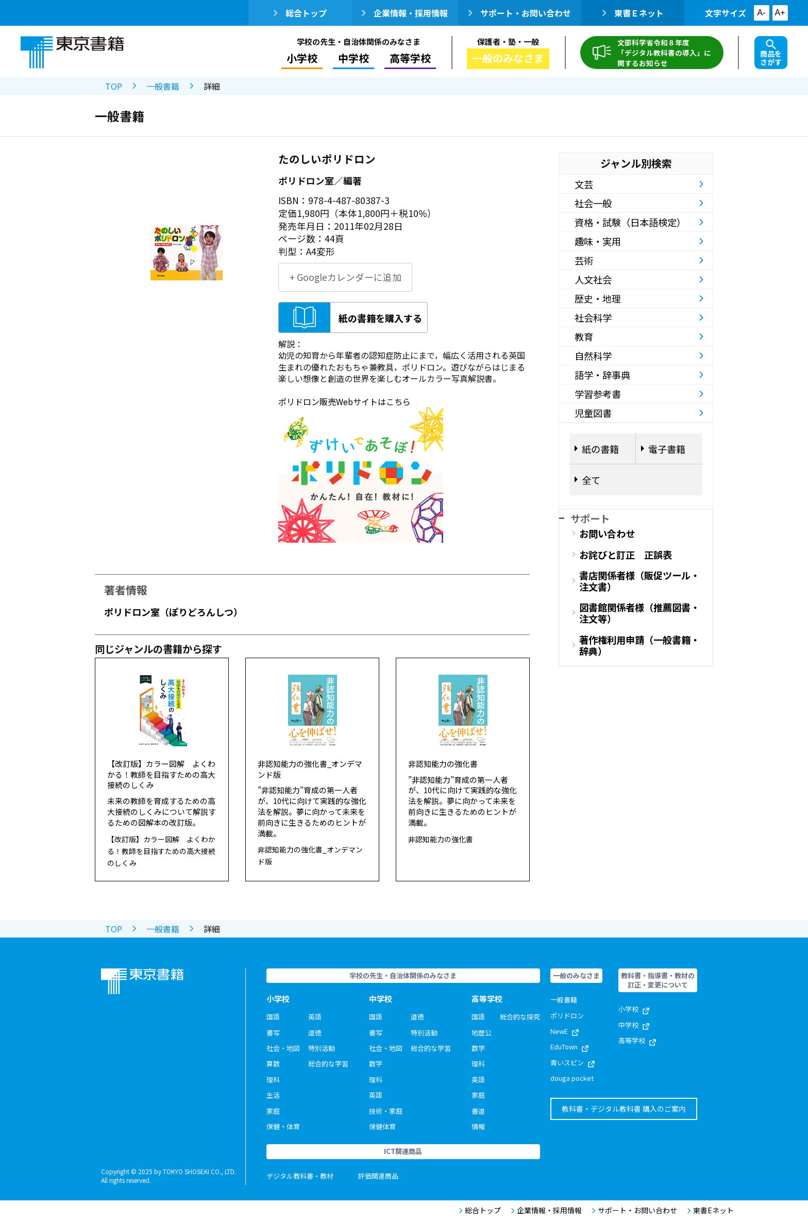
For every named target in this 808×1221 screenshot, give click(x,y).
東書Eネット (710, 1210)
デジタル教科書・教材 (299, 1176)
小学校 (302, 58)
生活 (273, 1095)
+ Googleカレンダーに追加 (345, 277)
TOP (113, 86)
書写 (273, 1033)
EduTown (569, 1046)
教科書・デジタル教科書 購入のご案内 (624, 1108)
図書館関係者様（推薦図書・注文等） (639, 612)
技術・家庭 (385, 1111)
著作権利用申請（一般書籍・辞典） (639, 645)
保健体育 (382, 1126)
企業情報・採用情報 (405, 13)
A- (762, 12)
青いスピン (572, 1062)
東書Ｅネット (633, 13)
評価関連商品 (378, 1176)
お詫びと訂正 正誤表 (625, 554)
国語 (273, 1017)
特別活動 (321, 1048)
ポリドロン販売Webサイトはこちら (344, 401)
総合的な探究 (520, 1017)
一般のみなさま (508, 58)
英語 (315, 1017)
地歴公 (482, 1033)
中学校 (353, 58)
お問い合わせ (607, 533)
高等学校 (410, 58)
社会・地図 (283, 1048)
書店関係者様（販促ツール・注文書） (639, 581)
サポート (590, 518)
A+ (780, 12)
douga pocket (572, 1078)
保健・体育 (283, 1126)
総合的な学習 (328, 1063)
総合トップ (300, 13)
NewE (564, 1031)
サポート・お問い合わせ (519, 13)
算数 (273, 1063)
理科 (273, 1079)
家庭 (273, 1111)
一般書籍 (162, 86)
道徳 (315, 1033)
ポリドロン (567, 1016)
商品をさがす (771, 53)
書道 (478, 1111)
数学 (375, 1063)
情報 (478, 1126)
